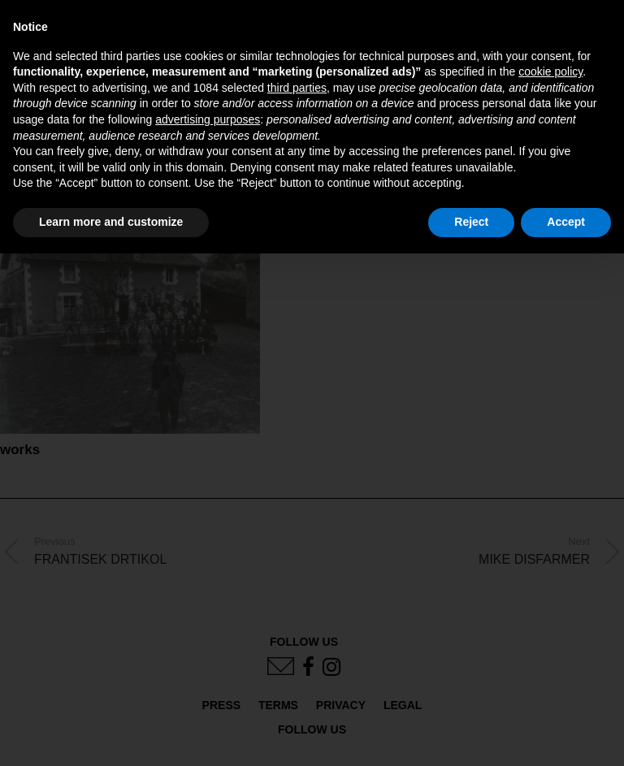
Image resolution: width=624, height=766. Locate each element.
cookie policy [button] (550, 71)
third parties (297, 87)
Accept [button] (566, 221)
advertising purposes (207, 119)
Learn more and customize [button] (111, 221)
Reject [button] (471, 221)
